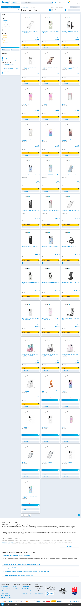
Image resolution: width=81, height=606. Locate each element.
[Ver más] (69, 546)
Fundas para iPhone (6, 543)
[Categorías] (10, 7)
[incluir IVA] (73, 601)
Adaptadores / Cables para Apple (8, 542)
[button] (15, 3)
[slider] (2, 47)
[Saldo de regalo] (6, 604)
